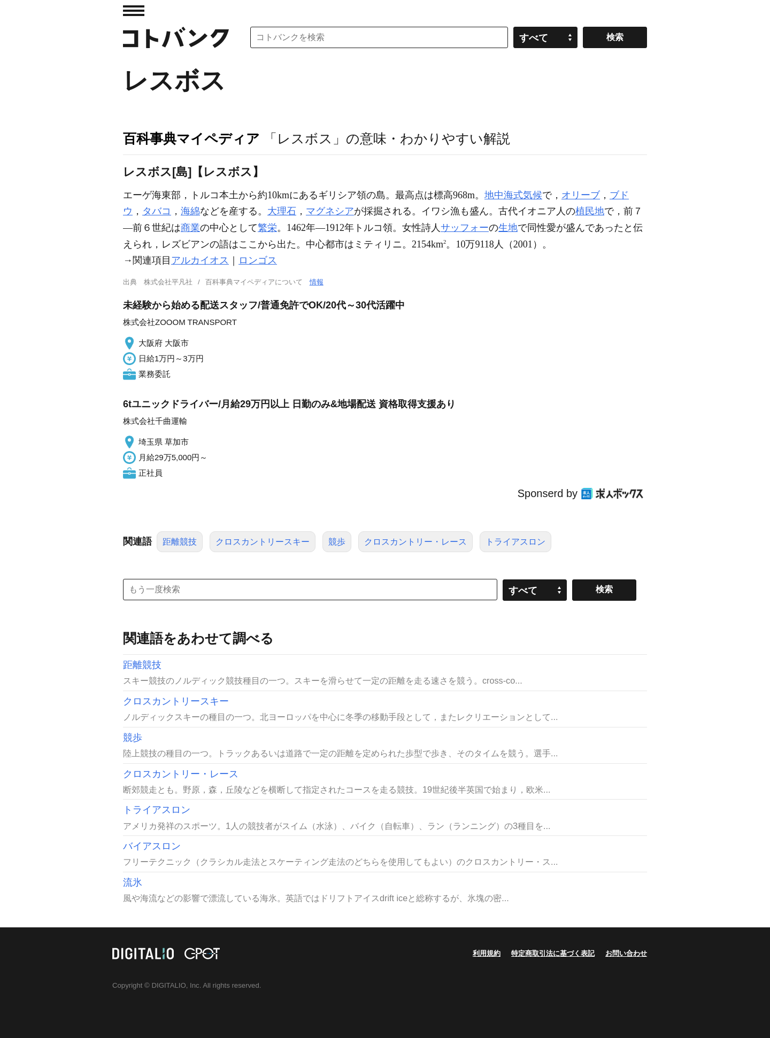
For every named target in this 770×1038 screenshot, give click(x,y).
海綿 (190, 211)
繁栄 (267, 227)
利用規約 (486, 953)
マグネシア (330, 211)
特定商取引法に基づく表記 (553, 953)
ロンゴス (257, 260)
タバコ (156, 211)
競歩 (336, 541)
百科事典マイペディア (191, 138)
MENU (133, 10)
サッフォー (465, 227)
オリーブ (580, 195)
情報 (317, 282)
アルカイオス (200, 260)
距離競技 (180, 541)
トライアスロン (515, 541)
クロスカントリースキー (262, 541)
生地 (508, 227)
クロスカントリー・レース (415, 541)
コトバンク (176, 37)
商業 (190, 227)
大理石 (281, 211)
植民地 (589, 211)
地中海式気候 (513, 195)
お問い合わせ (626, 953)
